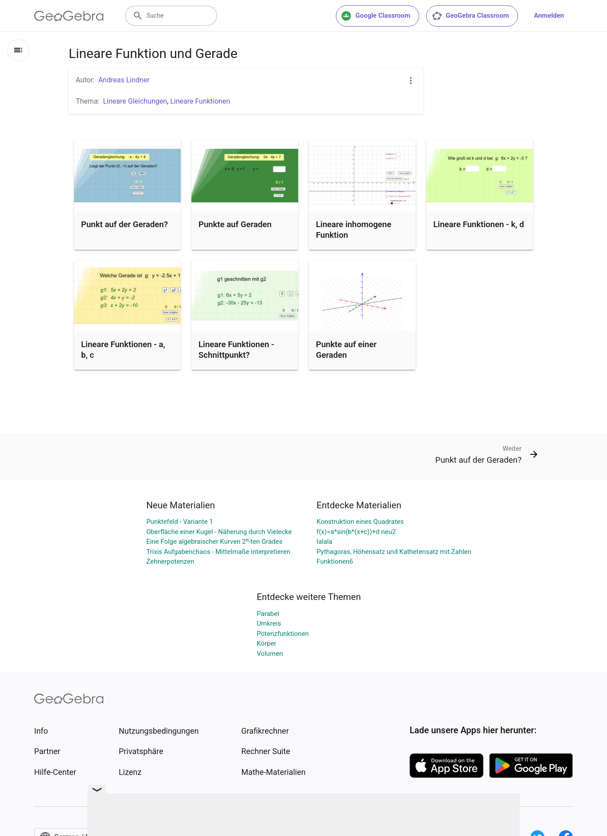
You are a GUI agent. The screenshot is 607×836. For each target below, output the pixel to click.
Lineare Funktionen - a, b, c (123, 350)
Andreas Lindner (124, 80)
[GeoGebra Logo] (69, 16)
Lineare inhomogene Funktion (353, 230)
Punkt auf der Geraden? (124, 224)
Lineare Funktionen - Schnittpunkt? (236, 350)
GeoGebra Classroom (470, 16)
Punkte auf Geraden (235, 224)
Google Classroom (375, 16)
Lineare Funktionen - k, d (478, 224)
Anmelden (549, 15)
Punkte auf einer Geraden (346, 350)
